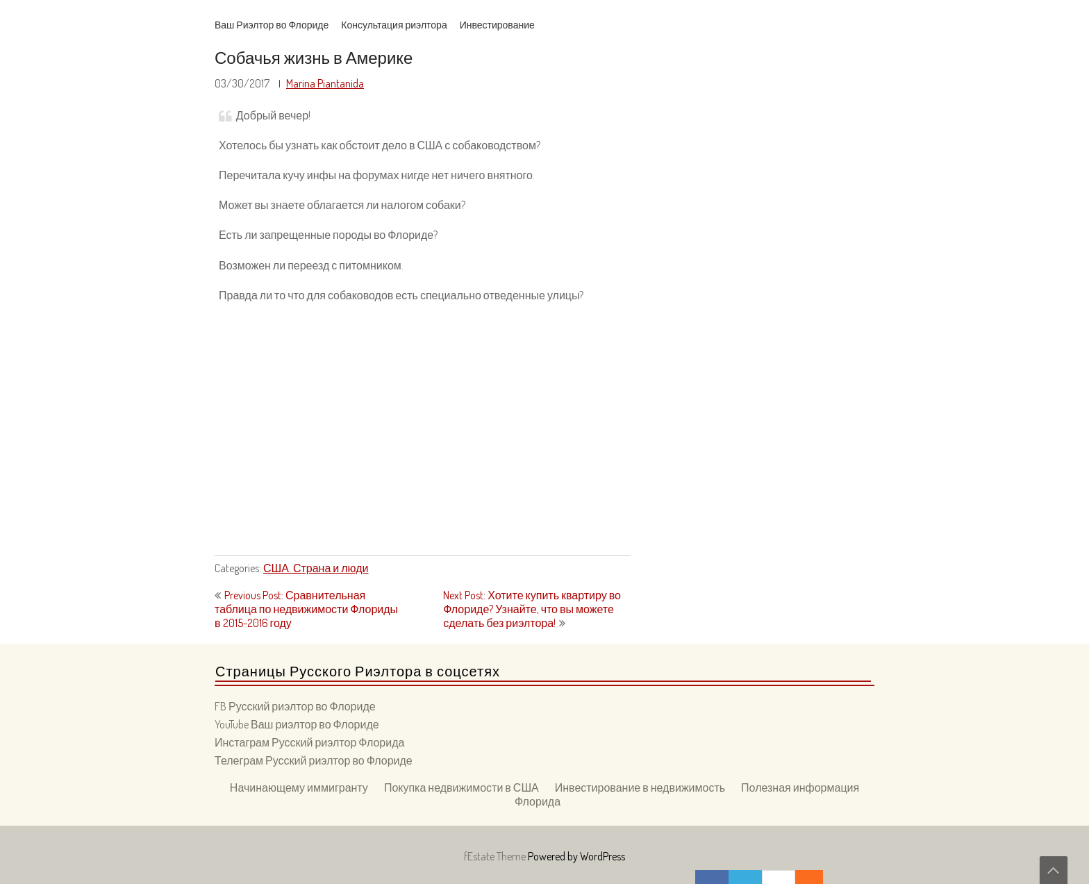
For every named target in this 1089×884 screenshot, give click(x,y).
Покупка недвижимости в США (461, 787)
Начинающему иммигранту (299, 787)
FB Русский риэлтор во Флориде (295, 706)
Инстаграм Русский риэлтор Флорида (309, 742)
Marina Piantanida (325, 83)
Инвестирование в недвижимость (640, 787)
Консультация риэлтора (394, 25)
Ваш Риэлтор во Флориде (272, 25)
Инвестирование (497, 25)
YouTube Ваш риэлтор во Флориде (297, 724)
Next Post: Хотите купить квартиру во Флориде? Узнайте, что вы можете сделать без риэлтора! (532, 609)
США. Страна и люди (316, 568)
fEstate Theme (496, 856)
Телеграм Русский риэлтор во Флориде (314, 760)
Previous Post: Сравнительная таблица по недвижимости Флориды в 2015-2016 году (306, 609)
